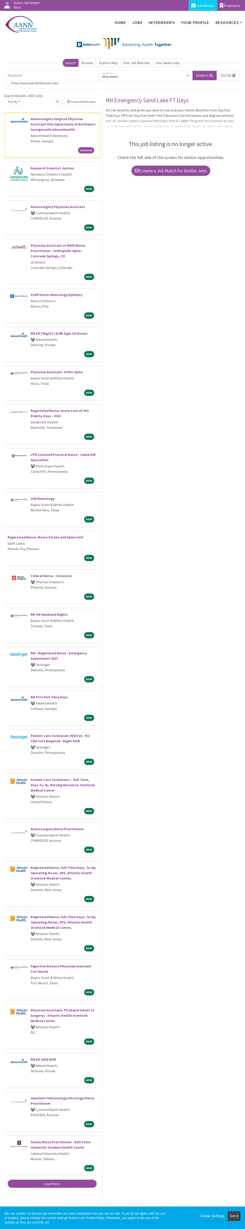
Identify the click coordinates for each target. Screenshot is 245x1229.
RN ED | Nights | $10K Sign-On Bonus (59, 333)
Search (70, 63)
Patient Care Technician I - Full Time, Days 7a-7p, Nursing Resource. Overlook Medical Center (63, 784)
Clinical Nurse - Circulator (51, 576)
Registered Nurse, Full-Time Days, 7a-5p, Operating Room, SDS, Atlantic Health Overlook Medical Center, (63, 872)
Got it (234, 1216)
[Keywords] (52, 75)
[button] (228, 75)
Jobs (137, 22)
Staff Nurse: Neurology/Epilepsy (56, 294)
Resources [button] (227, 22)
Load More (52, 1183)
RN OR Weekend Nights (49, 614)
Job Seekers (203, 5)
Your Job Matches (136, 63)
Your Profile (195, 22)
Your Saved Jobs (168, 63)
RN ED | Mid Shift (43, 1059)
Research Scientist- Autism (52, 168)
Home (120, 22)
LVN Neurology (43, 498)
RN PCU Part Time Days (49, 697)
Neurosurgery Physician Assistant (58, 207)
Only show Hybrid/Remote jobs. (35, 83)
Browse (87, 63)
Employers (230, 5)
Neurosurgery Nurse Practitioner (57, 829)
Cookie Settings (211, 1216)
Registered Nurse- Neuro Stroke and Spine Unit (45, 537)
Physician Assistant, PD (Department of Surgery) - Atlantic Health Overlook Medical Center (62, 1015)
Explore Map (108, 63)
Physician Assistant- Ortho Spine (57, 372)
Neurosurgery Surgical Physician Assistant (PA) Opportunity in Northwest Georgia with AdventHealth (63, 124)
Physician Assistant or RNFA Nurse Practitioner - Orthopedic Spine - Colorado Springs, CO (58, 250)
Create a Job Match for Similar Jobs (171, 170)
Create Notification (81, 102)
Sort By (13, 102)
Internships (162, 22)
